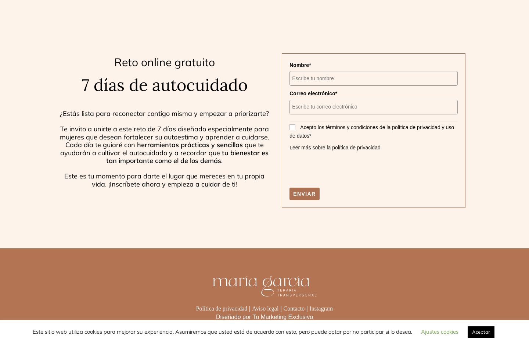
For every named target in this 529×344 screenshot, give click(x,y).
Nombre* (300, 65)
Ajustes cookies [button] (439, 331)
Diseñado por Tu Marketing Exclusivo (264, 317)
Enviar (304, 194)
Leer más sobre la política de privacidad (334, 147)
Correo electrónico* (313, 93)
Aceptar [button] (481, 332)
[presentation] (345, 169)
